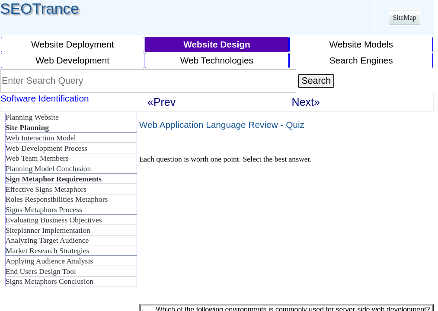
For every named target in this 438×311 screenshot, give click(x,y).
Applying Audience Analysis (49, 261)
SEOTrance (39, 8)
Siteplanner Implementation (48, 230)
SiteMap (404, 17)
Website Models (361, 44)
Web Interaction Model (41, 137)
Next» (306, 102)
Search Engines (361, 60)
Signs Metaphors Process (44, 209)
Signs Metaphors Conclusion (49, 281)
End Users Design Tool (41, 271)
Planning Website (32, 117)
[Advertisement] (212, 241)
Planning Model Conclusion (48, 168)
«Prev (161, 102)
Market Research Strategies (47, 250)
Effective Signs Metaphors (46, 189)
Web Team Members (37, 158)
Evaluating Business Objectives (54, 220)
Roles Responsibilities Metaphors (57, 199)
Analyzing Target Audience (47, 240)
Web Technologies (216, 60)
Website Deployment (72, 44)
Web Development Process (46, 148)
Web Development (72, 60)
